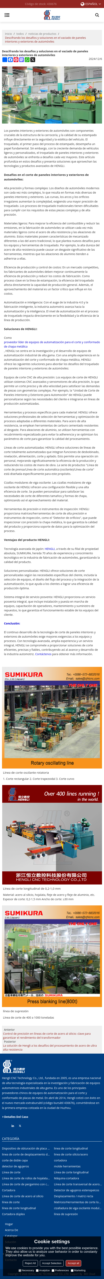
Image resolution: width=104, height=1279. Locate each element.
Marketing (78, 1270)
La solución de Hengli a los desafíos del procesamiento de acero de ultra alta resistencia (50, 1047)
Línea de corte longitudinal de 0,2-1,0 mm (32, 888)
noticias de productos (42, 34)
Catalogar (11, 1236)
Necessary (26, 1270)
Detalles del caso (16, 1117)
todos (20, 34)
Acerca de (11, 1230)
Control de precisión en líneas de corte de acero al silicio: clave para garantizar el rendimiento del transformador (47, 1035)
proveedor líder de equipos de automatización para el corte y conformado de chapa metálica (44, 344)
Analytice (43, 1270)
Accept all (73, 1263)
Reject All (30, 1263)
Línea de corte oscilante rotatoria (26, 772)
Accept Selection (51, 1263)
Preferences (60, 1270)
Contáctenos (43, 654)
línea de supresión (16, 1011)
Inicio (8, 34)
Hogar (9, 1224)
